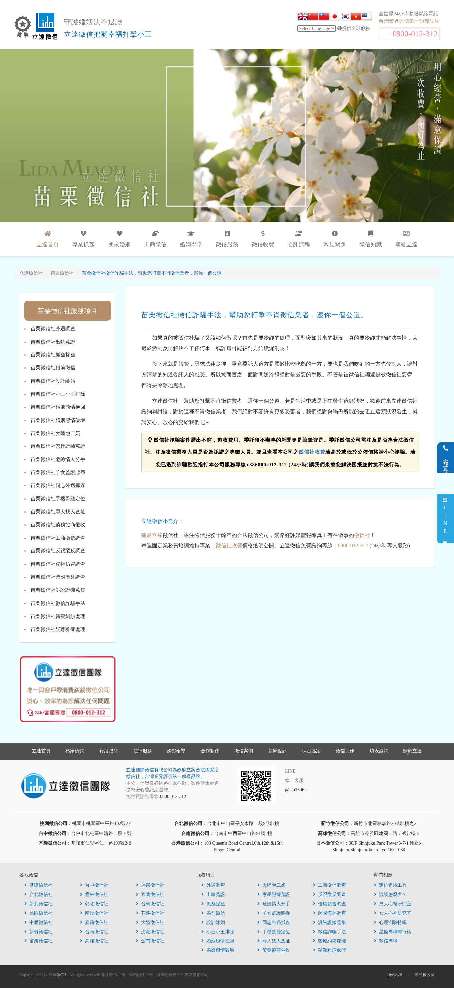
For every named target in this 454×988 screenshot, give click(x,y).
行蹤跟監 (108, 750)
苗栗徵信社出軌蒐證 (53, 342)
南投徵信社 (94, 913)
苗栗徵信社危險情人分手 (58, 459)
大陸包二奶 (271, 885)
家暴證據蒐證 (273, 894)
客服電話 (446, 457)
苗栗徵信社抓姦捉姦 (53, 354)
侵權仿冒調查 (329, 903)
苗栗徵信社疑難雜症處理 (58, 629)
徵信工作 (345, 750)
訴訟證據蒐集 (329, 922)
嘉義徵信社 (94, 922)
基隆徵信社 (38, 885)
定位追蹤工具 (390, 885)
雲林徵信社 (94, 894)
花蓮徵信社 (150, 913)
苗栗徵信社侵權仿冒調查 (58, 564)
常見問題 (334, 239)
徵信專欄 (385, 941)
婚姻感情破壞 (217, 950)
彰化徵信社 (94, 903)
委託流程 (298, 239)
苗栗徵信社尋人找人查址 (58, 511)
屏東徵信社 (150, 885)
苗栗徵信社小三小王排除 (58, 394)
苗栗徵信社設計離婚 (53, 381)
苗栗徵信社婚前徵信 (53, 367)
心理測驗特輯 (390, 922)
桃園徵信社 (38, 913)
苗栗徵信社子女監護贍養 (58, 472)
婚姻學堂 (191, 239)
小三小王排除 (217, 931)
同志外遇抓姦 (273, 922)
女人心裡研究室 (392, 913)
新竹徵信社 (38, 931)
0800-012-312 (415, 33)
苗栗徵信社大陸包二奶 (55, 433)
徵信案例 (243, 750)
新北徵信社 (38, 903)
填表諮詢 (379, 750)
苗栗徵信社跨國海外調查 (58, 577)
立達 (31, 273)
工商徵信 (155, 239)
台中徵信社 (94, 885)
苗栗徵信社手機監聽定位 (58, 498)
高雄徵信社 (94, 941)
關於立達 (152, 535)
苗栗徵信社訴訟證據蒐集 (58, 590)
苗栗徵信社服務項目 (67, 310)
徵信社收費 (312, 452)
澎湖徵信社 (150, 931)
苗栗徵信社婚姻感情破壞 (58, 420)
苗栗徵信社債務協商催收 (58, 524)
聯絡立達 (406, 239)
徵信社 (362, 535)
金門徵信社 (150, 941)
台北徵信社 (38, 894)
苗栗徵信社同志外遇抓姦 (58, 485)
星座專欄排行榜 (392, 931)
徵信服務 (227, 239)
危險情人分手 (273, 903)
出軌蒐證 (213, 894)
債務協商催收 (273, 950)
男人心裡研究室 (392, 903)
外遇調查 (213, 885)
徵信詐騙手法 (329, 931)
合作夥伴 (210, 750)
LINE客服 (445, 518)
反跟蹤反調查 (329, 894)
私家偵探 (74, 750)
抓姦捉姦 (213, 903)
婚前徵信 (213, 913)
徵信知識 (370, 239)
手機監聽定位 (273, 931)
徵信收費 (263, 239)
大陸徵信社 (150, 922)
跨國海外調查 (329, 913)
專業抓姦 (83, 239)
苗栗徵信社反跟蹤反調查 (58, 550)
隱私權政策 (425, 974)
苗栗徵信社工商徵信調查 (58, 538)
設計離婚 (213, 922)
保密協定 (311, 750)
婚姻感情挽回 (217, 941)
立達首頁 (41, 750)
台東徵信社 (150, 903)
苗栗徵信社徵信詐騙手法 (58, 603)
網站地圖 (395, 974)
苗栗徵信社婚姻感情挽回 (58, 407)
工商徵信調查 (329, 885)
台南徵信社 (94, 931)
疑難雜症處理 (329, 950)
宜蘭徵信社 (150, 894)
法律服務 (142, 750)
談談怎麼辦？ (390, 894)
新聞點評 (277, 750)
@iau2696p (296, 789)
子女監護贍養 (273, 913)
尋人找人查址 (273, 941)
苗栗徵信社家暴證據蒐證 (58, 446)
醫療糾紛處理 (329, 941)
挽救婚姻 (119, 239)
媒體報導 (176, 750)
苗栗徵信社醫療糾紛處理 (58, 616)
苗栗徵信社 (38, 941)
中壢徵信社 (38, 922)
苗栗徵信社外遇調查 (53, 328)
